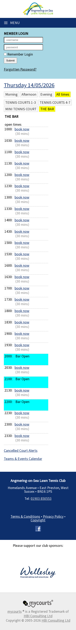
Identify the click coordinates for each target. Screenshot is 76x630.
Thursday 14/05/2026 (29, 85)
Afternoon (28, 94)
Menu (12, 23)
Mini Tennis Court (20, 109)
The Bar (47, 109)
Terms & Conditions (25, 516)
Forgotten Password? (20, 69)
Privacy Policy (53, 516)
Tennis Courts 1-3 (20, 102)
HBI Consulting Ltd (38, 616)
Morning (11, 94)
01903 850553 (41, 498)
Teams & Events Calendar (23, 458)
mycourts (14, 611)
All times (62, 94)
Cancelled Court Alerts (20, 450)
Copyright (38, 520)
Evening (46, 94)
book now (22, 129)
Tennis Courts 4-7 (55, 102)
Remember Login (18, 54)
